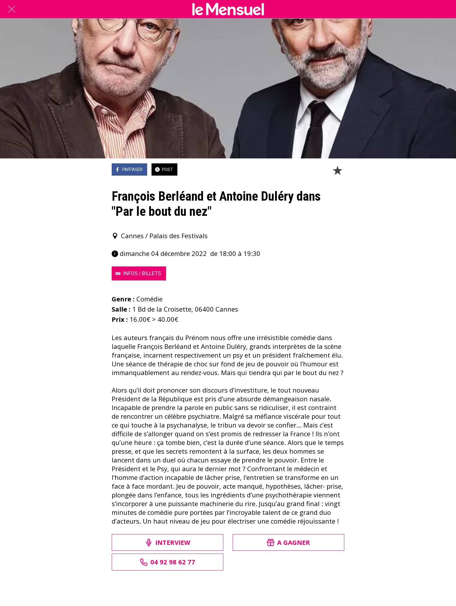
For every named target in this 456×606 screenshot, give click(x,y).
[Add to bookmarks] (337, 170)
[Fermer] (11, 9)
